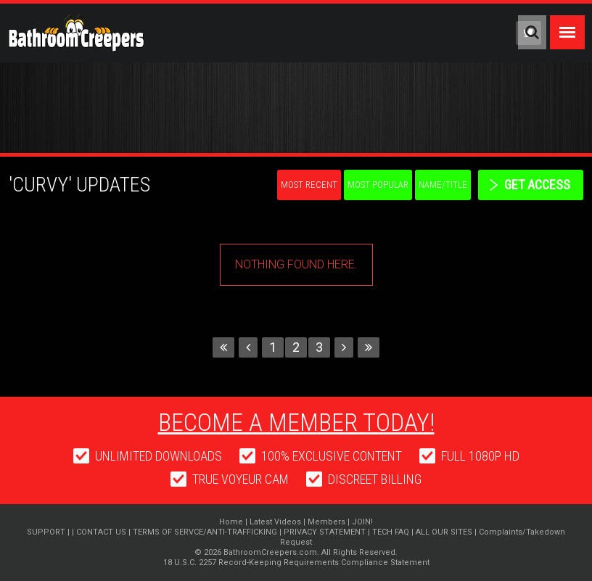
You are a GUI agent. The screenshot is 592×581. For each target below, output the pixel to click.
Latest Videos (275, 522)
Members (326, 522)
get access (537, 184)
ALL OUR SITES (444, 532)
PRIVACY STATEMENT (325, 532)
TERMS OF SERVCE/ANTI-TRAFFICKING (205, 532)
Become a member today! (296, 422)
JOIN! (362, 522)
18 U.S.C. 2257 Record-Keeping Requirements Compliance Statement (296, 562)
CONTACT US (101, 532)
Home (231, 522)
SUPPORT (46, 532)
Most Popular (378, 184)
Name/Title (443, 184)
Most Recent (309, 184)
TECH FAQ (390, 532)
